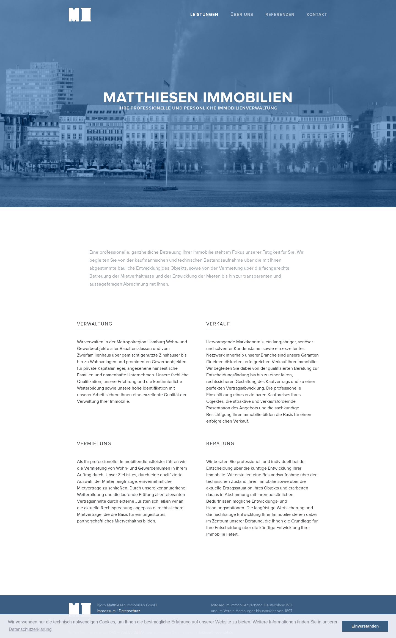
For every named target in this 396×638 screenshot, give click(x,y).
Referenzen (280, 14)
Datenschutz (129, 611)
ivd (303, 608)
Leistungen (204, 14)
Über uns (241, 14)
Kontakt (317, 14)
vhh (321, 608)
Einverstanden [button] (365, 626)
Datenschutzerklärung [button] (30, 629)
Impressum (106, 611)
